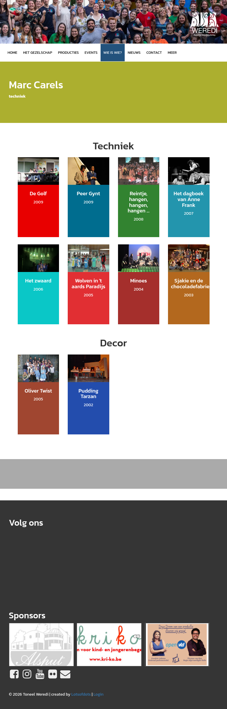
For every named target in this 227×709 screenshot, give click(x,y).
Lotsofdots (81, 694)
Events (91, 52)
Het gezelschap (37, 52)
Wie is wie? (112, 52)
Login (98, 694)
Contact (154, 52)
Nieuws (134, 52)
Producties (68, 52)
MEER (172, 52)
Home (12, 52)
